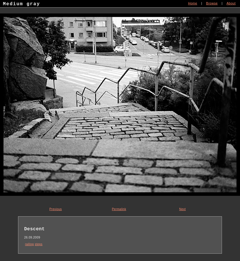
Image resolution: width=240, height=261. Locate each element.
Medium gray (21, 4)
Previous (55, 209)
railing (29, 244)
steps (38, 244)
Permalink (119, 209)
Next (182, 209)
